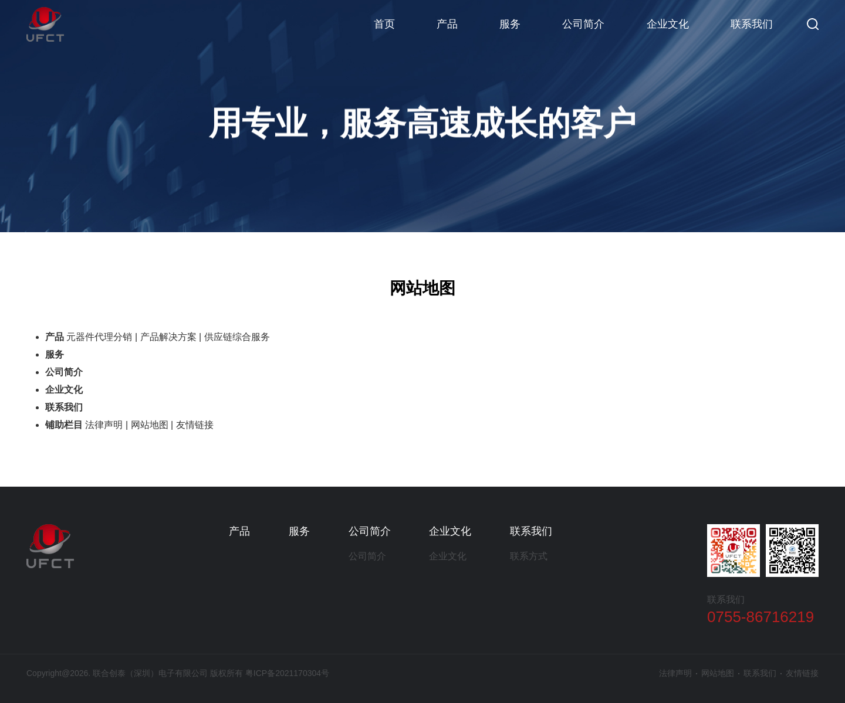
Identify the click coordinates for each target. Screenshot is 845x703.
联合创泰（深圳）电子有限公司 (45, 24)
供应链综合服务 (237, 337)
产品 (447, 24)
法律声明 (104, 425)
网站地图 (149, 425)
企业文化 (668, 24)
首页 (384, 24)
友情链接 (195, 425)
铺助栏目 (64, 425)
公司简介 (583, 24)
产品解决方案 (168, 337)
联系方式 (528, 556)
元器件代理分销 (99, 337)
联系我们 (752, 24)
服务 (509, 24)
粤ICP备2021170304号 (287, 673)
